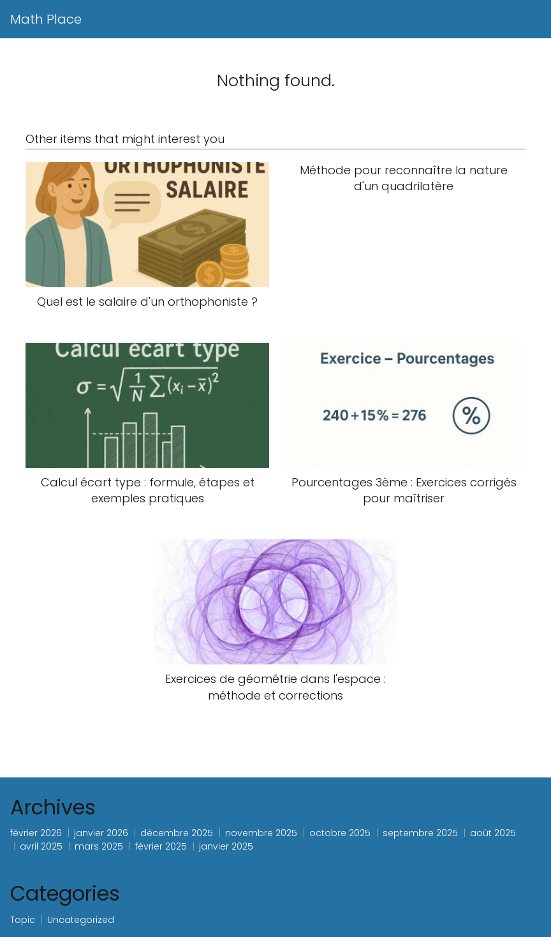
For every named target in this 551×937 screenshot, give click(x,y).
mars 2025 (99, 846)
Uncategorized (80, 919)
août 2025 (493, 833)
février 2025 (161, 846)
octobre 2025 (340, 833)
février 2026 (36, 833)
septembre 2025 (420, 833)
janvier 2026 (101, 833)
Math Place (46, 19)
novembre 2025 (261, 833)
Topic (22, 919)
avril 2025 (41, 846)
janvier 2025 (226, 846)
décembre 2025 (176, 833)
